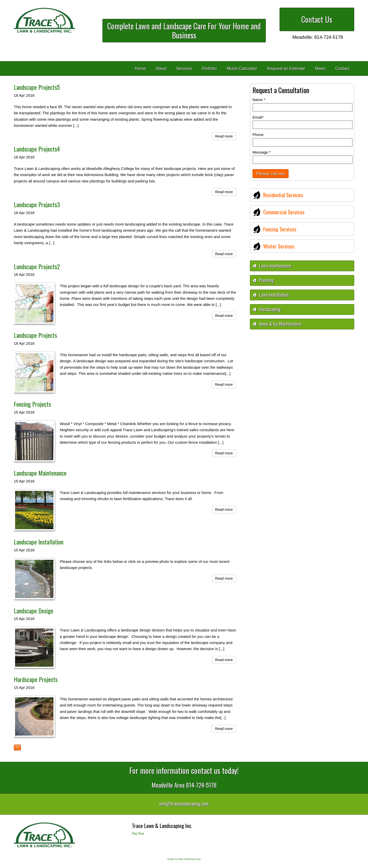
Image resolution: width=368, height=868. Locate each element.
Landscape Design (33, 610)
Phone (257, 134)
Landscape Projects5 (37, 87)
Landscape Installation (38, 541)
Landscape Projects (35, 335)
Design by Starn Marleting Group (184, 859)
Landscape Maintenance (40, 472)
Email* (257, 117)
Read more (224, 136)
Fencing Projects (32, 403)
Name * (258, 99)
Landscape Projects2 (37, 266)
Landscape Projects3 (37, 204)
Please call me (270, 173)
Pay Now (138, 833)
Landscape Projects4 (37, 148)
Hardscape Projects (35, 679)
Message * (261, 152)
